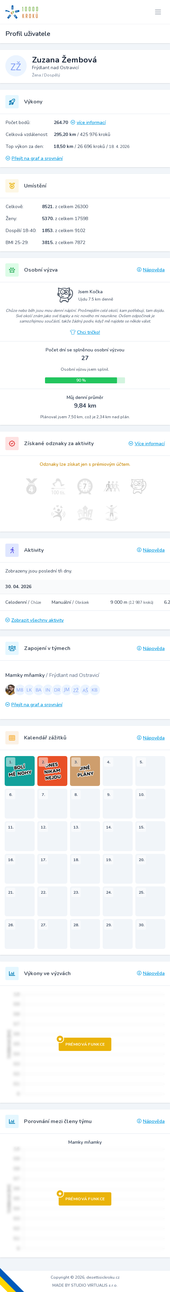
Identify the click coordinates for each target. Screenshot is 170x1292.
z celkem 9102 (63, 230)
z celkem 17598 (65, 218)
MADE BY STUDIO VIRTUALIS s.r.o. (85, 1285)
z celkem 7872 (63, 242)
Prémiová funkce (82, 1042)
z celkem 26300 (65, 206)
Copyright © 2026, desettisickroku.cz (85, 1277)
